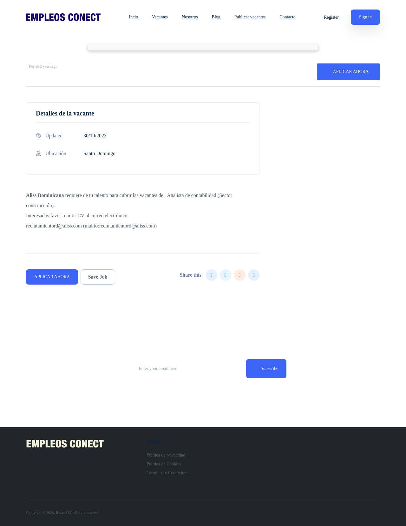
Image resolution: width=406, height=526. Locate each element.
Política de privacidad (166, 455)
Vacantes (160, 17)
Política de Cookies (164, 464)
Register (331, 17)
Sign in (365, 17)
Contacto (287, 17)
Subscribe (269, 368)
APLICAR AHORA (351, 71)
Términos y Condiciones (168, 472)
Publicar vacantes (249, 17)
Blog (216, 17)
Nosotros (190, 17)
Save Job (98, 276)
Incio (133, 17)
